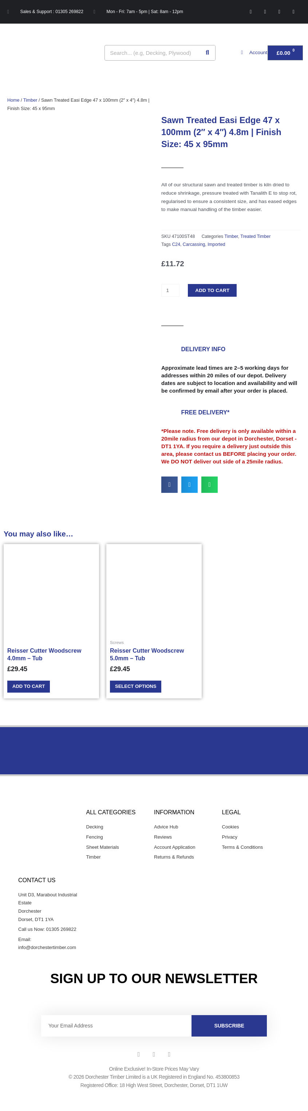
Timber (30, 100)
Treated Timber (255, 236)
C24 (176, 244)
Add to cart (212, 290)
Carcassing (194, 244)
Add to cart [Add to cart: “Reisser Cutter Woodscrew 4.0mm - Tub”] (31, 687)
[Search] (207, 52)
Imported (216, 244)
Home (13, 100)
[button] (169, 485)
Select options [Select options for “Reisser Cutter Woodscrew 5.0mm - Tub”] (137, 687)
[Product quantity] (170, 290)
